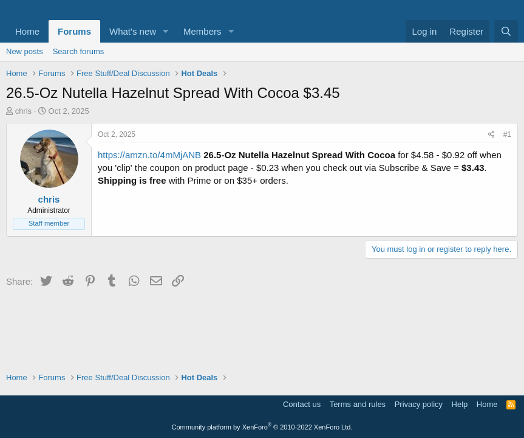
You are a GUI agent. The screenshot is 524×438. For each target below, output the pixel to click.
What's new (132, 31)
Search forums (78, 51)
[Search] (506, 31)
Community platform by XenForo (262, 427)
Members (202, 31)
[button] (165, 31)
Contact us (302, 404)
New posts (24, 51)
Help (460, 404)
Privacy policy (419, 404)
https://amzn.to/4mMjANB (149, 155)
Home (27, 31)
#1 (507, 134)
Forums (74, 31)
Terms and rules (358, 404)
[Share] (491, 135)
